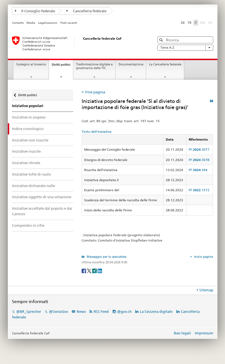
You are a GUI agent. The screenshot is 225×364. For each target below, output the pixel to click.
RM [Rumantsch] (202, 23)
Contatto (18, 22)
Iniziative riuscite (26, 151)
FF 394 (198, 170)
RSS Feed (101, 311)
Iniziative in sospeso (29, 117)
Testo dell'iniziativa (97, 131)
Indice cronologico (28, 128)
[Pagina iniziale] (77, 43)
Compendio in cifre (28, 225)
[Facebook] (84, 270)
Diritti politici (62, 66)
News (81, 311)
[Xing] (95, 270)
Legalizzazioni (47, 22)
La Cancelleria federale (165, 64)
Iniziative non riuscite (30, 140)
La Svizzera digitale (156, 311)
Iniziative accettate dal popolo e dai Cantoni (42, 211)
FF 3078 (199, 160)
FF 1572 (199, 190)
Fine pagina (95, 92)
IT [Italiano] (196, 23)
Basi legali (182, 333)
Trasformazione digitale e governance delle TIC (94, 66)
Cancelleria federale (86, 11)
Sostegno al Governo (31, 64)
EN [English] (210, 23)
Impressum (204, 333)
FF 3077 (199, 149)
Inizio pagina (203, 257)
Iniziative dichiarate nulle (33, 185)
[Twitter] (89, 270)
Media (31, 22)
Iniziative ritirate (26, 162)
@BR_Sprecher (28, 311)
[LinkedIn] (100, 270)
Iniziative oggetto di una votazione (41, 197)
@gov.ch (124, 311)
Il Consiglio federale (35, 11)
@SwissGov (58, 311)
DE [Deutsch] (183, 23)
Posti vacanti (68, 22)
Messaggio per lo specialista (106, 257)
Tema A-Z (185, 47)
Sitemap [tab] (206, 290)
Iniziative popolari (27, 105)
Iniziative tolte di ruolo (31, 174)
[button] (161, 40)
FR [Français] (189, 23)
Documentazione (131, 64)
